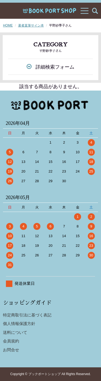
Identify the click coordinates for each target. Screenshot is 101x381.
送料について (15, 332)
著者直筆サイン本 (31, 25)
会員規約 (11, 341)
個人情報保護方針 (19, 323)
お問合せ (11, 350)
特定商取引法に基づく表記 (27, 315)
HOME (8, 25)
